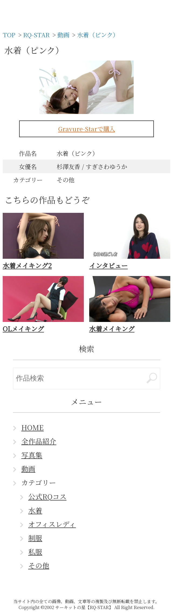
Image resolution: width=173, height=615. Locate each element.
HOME (32, 427)
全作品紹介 (38, 441)
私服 (35, 551)
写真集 (31, 455)
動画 (28, 468)
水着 (35, 510)
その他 (38, 565)
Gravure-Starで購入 (86, 128)
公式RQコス (47, 496)
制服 (35, 538)
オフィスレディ (52, 524)
